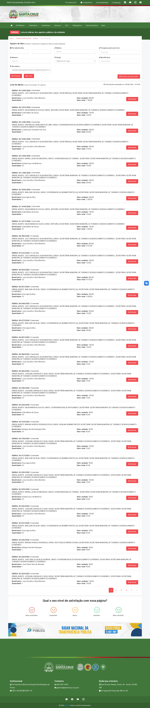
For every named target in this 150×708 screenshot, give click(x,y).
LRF (67, 25)
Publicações (77, 25)
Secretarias (46, 25)
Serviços (58, 25)
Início (12, 38)
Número (14, 57)
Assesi (66, 705)
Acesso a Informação (23, 38)
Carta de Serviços (92, 25)
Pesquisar (16, 76)
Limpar (29, 76)
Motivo (57, 48)
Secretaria (15, 66)
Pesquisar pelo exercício (109, 48)
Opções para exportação (128, 76)
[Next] (131, 589)
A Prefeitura (20, 25)
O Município (33, 25)
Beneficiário (104, 57)
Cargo (57, 57)
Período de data (17, 48)
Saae (103, 25)
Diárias (35, 38)
